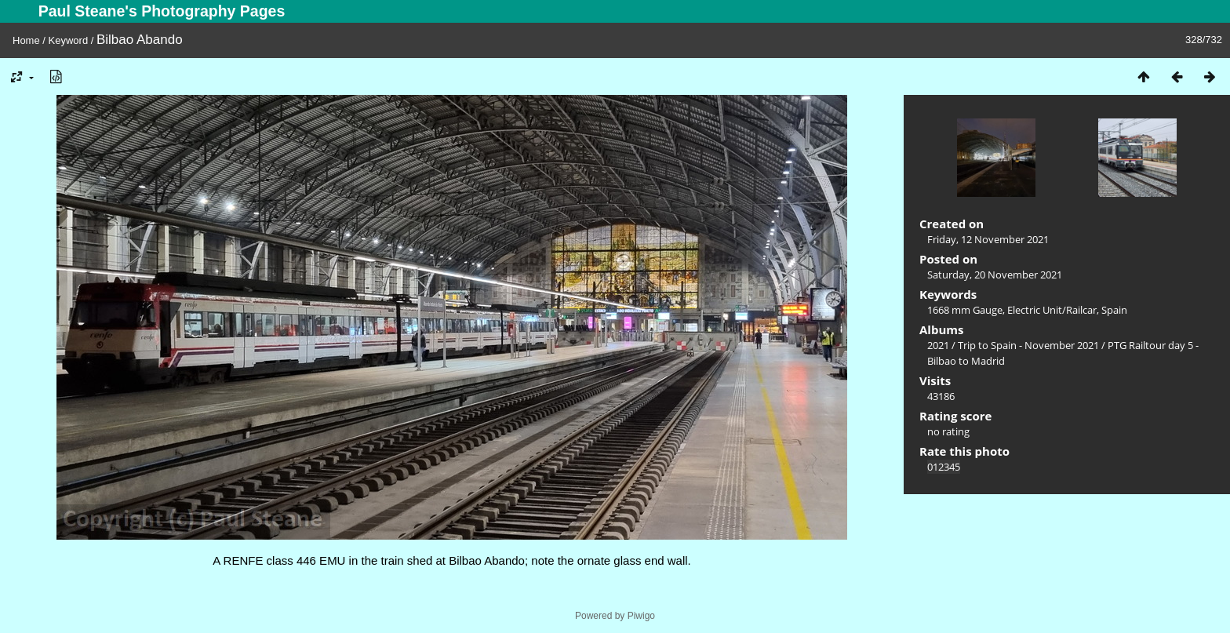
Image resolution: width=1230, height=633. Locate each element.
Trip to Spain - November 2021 (1028, 345)
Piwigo (641, 615)
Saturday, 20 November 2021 (994, 274)
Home (26, 40)
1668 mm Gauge (965, 310)
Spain (1114, 310)
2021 (938, 345)
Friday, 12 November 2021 (988, 239)
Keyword (69, 40)
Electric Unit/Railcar (1052, 310)
